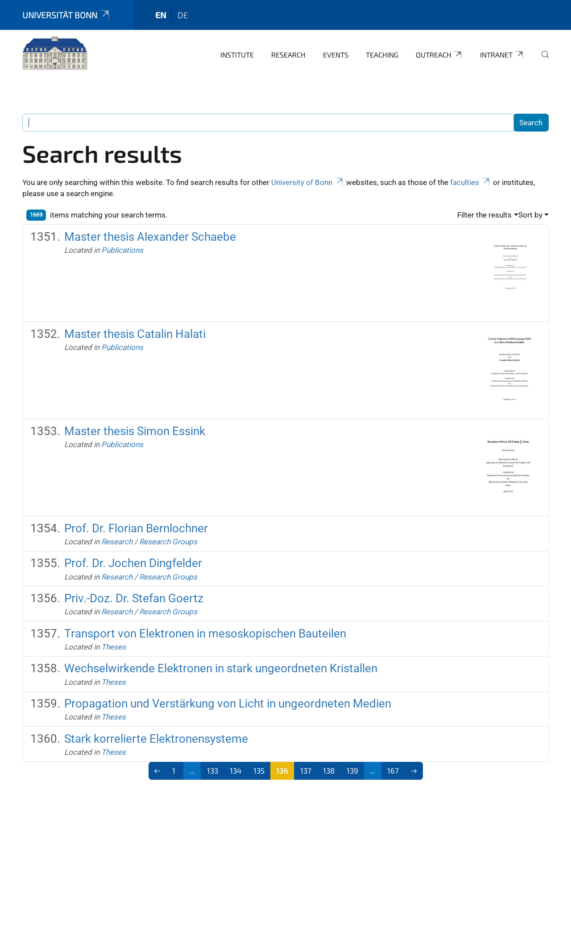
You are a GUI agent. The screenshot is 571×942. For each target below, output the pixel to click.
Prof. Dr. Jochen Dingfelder (133, 563)
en (160, 15)
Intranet (502, 55)
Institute (237, 54)
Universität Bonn (66, 15)
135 (259, 770)
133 (212, 770)
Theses (113, 646)
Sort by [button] (530, 214)
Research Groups (168, 541)
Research (288, 54)
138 (329, 770)
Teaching (382, 54)
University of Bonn (307, 182)
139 (352, 770)
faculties (470, 182)
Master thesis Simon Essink (134, 431)
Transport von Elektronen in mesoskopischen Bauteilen (205, 633)
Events (335, 54)
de (183, 15)
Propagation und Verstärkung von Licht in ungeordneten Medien (227, 703)
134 (235, 770)
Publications (122, 250)
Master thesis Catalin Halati (135, 334)
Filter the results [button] (484, 214)
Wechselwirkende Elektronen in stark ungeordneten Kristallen (220, 668)
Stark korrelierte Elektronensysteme (156, 738)
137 (305, 770)
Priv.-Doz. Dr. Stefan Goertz (133, 598)
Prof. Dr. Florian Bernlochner (136, 528)
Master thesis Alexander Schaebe (150, 236)
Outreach (439, 55)
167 (393, 770)
